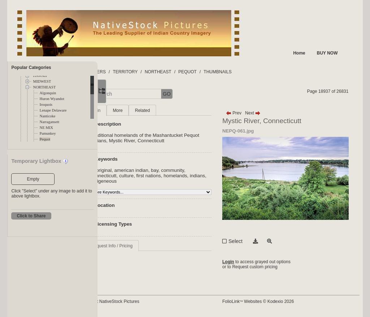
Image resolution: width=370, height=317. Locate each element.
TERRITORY (161, 71)
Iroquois (45, 105)
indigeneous (158, 181)
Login (245, 261)
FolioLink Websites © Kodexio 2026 (275, 301)
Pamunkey (47, 133)
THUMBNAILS (254, 71)
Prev (250, 113)
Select (252, 241)
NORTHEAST (44, 87)
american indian (168, 170)
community (208, 170)
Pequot (44, 139)
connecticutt (139, 175)
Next (270, 113)
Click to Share (31, 215)
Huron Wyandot (51, 99)
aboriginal (137, 170)
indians (134, 181)
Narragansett (49, 122)
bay (191, 170)
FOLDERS (131, 71)
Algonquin (47, 93)
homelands (211, 175)
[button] (123, 94)
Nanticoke (47, 116)
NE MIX (46, 128)
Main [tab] (132, 110)
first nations (184, 175)
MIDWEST (42, 81)
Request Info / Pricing (148, 245)
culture (162, 175)
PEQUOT (224, 71)
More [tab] (154, 110)
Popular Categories (31, 67)
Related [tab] (178, 110)
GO (203, 94)
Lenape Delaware (52, 110)
